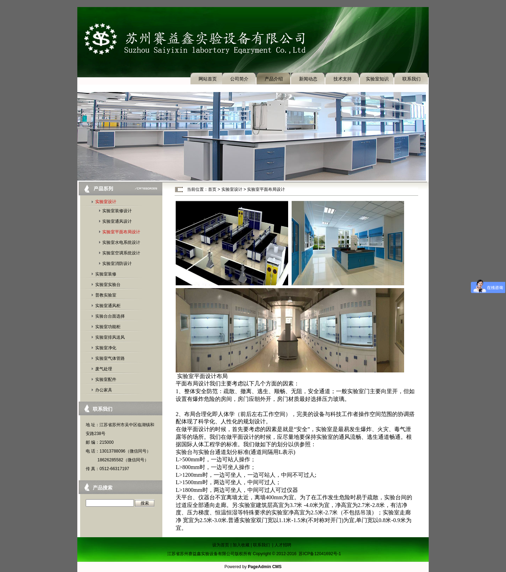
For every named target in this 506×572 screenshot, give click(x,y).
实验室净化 (105, 347)
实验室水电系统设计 (121, 242)
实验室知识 (377, 79)
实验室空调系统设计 (121, 253)
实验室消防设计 (117, 263)
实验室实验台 (108, 284)
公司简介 (239, 79)
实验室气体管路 (110, 358)
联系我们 (411, 79)
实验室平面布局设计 (121, 231)
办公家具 (103, 390)
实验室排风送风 (110, 337)
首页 (212, 189)
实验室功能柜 (108, 326)
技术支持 (342, 79)
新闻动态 (308, 79)
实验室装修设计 (117, 210)
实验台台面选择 (110, 316)
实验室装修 (105, 274)
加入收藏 (241, 544)
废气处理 (103, 368)
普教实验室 (105, 295)
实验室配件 (105, 379)
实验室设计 (105, 201)
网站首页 (208, 79)
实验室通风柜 (108, 305)
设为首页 (220, 544)
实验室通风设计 (117, 221)
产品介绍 (274, 79)
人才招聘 (282, 544)
